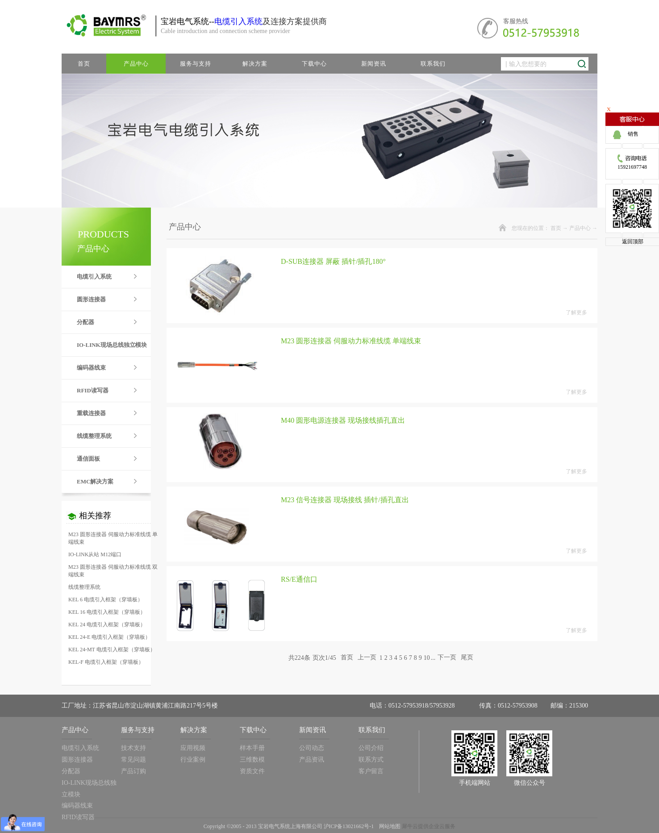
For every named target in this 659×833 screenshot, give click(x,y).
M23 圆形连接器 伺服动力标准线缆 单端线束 (113, 538)
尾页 (467, 657)
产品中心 (580, 228)
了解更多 (576, 312)
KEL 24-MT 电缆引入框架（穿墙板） (111, 649)
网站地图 (388, 826)
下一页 (447, 657)
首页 (84, 63)
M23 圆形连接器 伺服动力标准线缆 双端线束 (113, 571)
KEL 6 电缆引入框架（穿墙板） (105, 599)
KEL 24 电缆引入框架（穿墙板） (107, 624)
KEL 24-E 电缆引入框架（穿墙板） (109, 637)
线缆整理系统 (84, 587)
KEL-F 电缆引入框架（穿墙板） (106, 662)
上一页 (367, 657)
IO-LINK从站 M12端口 (94, 554)
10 (427, 657)
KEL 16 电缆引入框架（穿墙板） (107, 612)
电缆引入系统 (238, 21)
